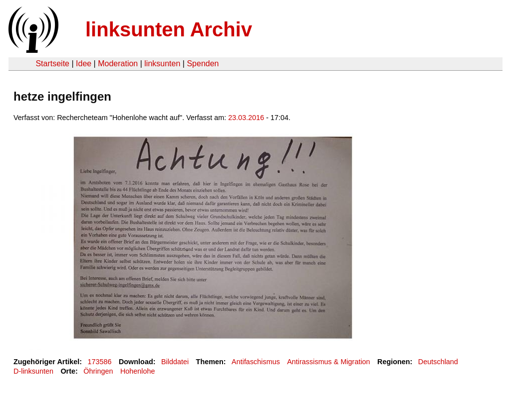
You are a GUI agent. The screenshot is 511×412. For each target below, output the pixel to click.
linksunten (162, 63)
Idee (83, 63)
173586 (100, 362)
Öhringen (98, 371)
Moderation (118, 63)
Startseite (52, 63)
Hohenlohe (137, 371)
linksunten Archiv (168, 29)
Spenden (203, 63)
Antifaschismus (256, 362)
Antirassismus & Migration (328, 362)
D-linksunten (33, 371)
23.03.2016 (246, 118)
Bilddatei (175, 362)
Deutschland (438, 362)
